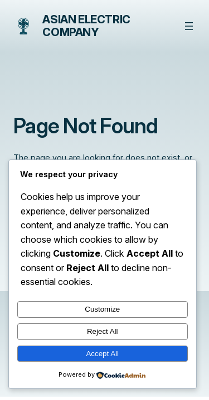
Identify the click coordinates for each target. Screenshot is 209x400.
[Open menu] (189, 26)
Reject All (102, 331)
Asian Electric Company (86, 26)
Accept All (102, 353)
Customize (102, 309)
